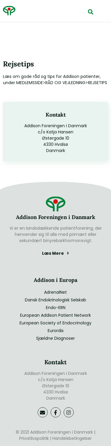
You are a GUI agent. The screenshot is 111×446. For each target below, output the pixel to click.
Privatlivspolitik (34, 438)
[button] (90, 12)
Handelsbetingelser (72, 438)
